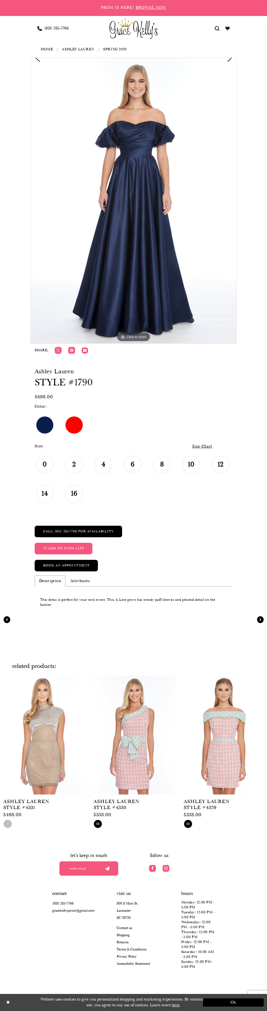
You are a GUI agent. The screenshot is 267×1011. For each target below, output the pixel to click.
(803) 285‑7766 (63, 904)
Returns (123, 942)
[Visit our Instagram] (166, 868)
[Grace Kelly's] (133, 28)
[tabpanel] (133, 200)
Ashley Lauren (78, 49)
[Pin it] (71, 350)
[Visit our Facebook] (152, 868)
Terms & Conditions (132, 949)
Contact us (124, 928)
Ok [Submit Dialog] (233, 1002)
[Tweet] (58, 350)
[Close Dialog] (33, 1002)
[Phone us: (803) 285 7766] (53, 28)
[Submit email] (107, 868)
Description (50, 581)
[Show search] (217, 28)
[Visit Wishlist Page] (227, 28)
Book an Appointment (66, 565)
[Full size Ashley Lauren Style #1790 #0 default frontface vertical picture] (133, 200)
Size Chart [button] (202, 446)
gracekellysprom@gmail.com (73, 911)
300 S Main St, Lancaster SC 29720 (127, 911)
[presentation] (43, 735)
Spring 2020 (115, 49)
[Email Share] (85, 350)
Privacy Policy (127, 957)
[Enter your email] (88, 868)
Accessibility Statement (133, 964)
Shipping (123, 935)
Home (47, 49)
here (176, 1005)
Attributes (80, 581)
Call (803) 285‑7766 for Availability (78, 531)
